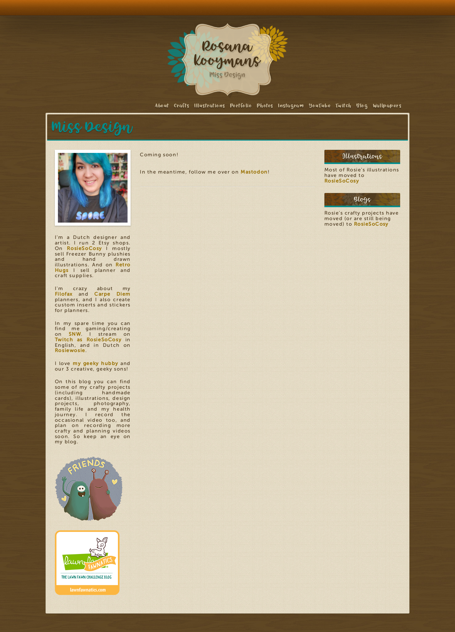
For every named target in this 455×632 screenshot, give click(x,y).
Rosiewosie (70, 350)
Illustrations (209, 105)
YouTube (320, 105)
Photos (265, 105)
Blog (362, 105)
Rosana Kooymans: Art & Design (227, 59)
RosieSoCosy (84, 248)
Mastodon (254, 172)
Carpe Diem (112, 294)
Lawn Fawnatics (89, 562)
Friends (89, 488)
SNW (75, 334)
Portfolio (241, 105)
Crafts (182, 105)
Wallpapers (387, 105)
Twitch (344, 105)
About (162, 105)
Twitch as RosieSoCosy (88, 340)
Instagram (291, 105)
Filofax (64, 294)
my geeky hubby (95, 363)
